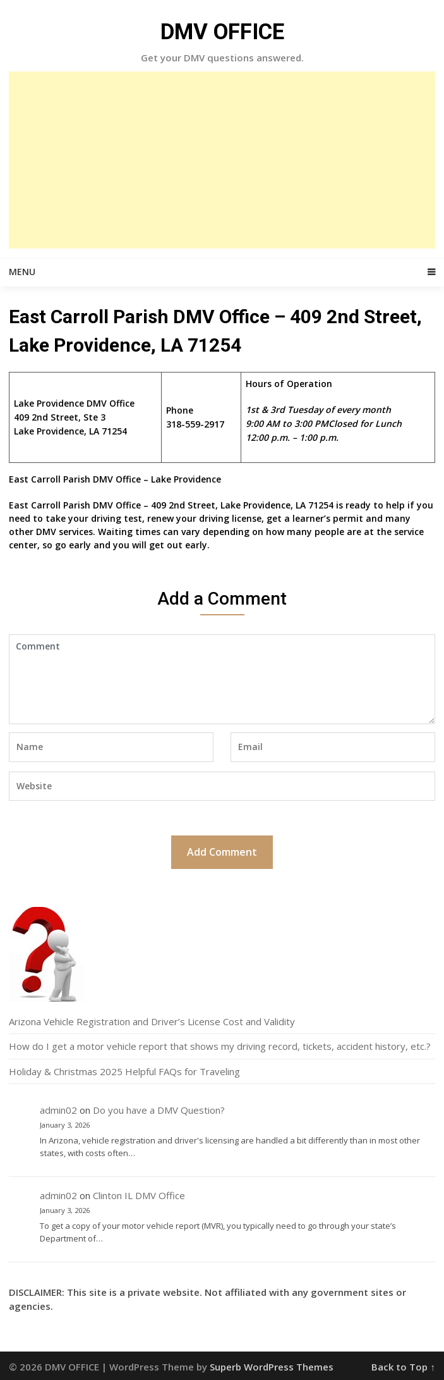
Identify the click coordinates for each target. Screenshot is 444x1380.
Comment (222, 679)
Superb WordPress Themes (271, 1366)
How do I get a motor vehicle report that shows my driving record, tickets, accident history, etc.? (220, 1046)
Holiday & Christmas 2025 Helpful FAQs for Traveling (124, 1071)
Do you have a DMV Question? (159, 1110)
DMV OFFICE (222, 32)
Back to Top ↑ (403, 1366)
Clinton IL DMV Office (139, 1195)
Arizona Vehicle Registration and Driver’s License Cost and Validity (152, 1021)
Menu (22, 272)
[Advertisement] (222, 160)
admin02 (58, 1110)
